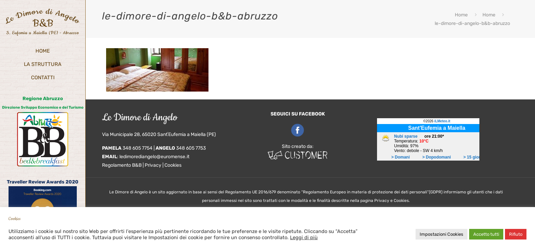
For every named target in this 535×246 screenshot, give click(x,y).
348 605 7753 (191, 148)
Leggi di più (304, 237)
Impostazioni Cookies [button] (441, 234)
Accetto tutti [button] (486, 234)
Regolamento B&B (122, 165)
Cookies (173, 165)
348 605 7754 (137, 148)
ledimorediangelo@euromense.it (154, 157)
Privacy (153, 165)
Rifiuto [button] (515, 234)
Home (461, 15)
